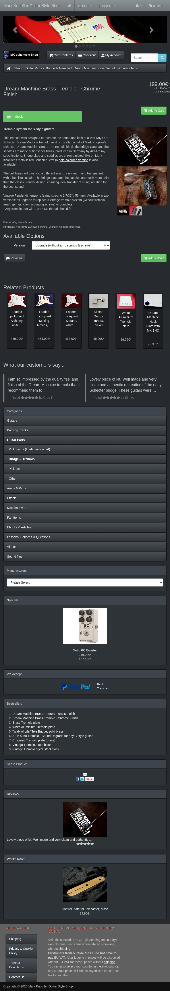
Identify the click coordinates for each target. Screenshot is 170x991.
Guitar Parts (33, 68)
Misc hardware (17, 508)
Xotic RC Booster (85, 650)
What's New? (16, 859)
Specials (13, 600)
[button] (15, 29)
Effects (12, 498)
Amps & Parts (16, 488)
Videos (12, 547)
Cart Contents (61, 55)
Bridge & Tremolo (58, 68)
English (107, 6)
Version (19, 245)
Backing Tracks (17, 430)
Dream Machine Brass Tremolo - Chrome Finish (106, 68)
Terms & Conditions (16, 965)
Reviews (14, 258)
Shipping (15, 939)
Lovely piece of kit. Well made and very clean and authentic (48, 839)
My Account (111, 55)
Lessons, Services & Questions (28, 537)
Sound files (14, 556)
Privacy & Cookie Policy (21, 951)
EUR (85, 6)
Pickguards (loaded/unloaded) (28, 449)
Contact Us (16, 977)
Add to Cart (154, 110)
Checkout (87, 55)
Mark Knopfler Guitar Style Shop (32, 6)
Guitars (12, 420)
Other (12, 478)
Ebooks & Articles (19, 527)
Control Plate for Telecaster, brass (85, 909)
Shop (18, 68)
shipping (165, 91)
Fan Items (14, 517)
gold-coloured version (73, 160)
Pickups (13, 469)
